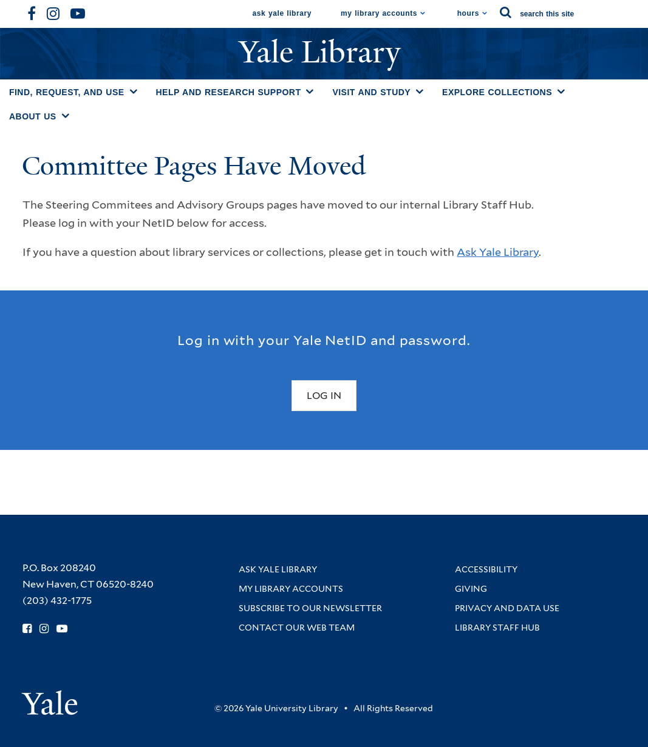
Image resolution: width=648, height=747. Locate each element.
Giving (471, 589)
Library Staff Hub (497, 627)
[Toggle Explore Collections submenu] (561, 91)
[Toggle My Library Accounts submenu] (423, 13)
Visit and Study (371, 92)
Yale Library (324, 52)
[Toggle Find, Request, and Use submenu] (133, 91)
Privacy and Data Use (507, 608)
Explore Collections (497, 92)
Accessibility (486, 569)
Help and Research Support (228, 92)
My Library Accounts (379, 13)
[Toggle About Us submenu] (65, 116)
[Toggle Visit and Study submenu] (419, 91)
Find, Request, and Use (66, 92)
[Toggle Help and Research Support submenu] (309, 91)
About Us (32, 116)
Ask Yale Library (282, 13)
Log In (324, 395)
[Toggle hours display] (485, 13)
